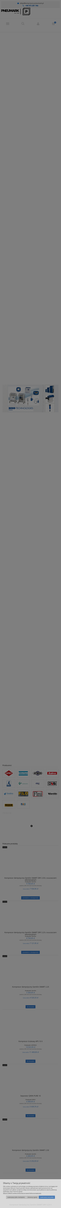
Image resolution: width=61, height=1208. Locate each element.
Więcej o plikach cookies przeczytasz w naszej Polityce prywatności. (22, 1193)
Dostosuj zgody (32, 1197)
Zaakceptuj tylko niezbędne (16, 1197)
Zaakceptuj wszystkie (47, 1197)
